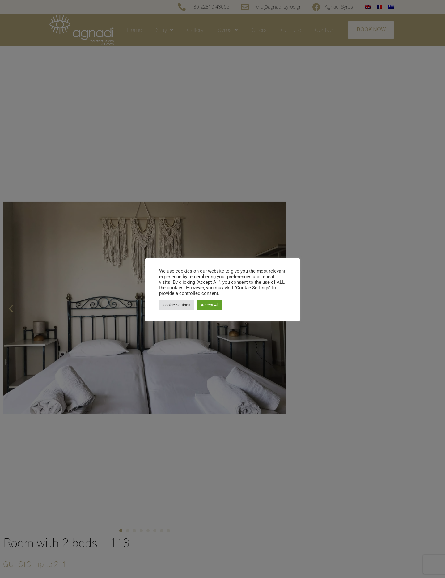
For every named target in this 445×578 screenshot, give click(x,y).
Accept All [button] (209, 305)
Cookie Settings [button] (176, 305)
